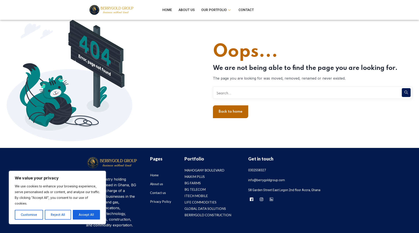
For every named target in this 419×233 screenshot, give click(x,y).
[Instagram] (261, 199)
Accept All (86, 214)
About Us (186, 10)
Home (167, 10)
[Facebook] (251, 199)
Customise (29, 214)
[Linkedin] (271, 199)
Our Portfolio (216, 10)
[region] (57, 197)
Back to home (230, 112)
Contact (246, 10)
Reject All (58, 214)
